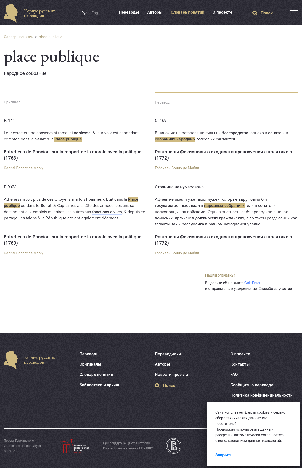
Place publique (68, 139)
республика (193, 224)
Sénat (40, 139)
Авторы (154, 12)
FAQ (234, 374)
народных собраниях (224, 205)
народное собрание (25, 73)
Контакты (240, 364)
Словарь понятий (187, 12)
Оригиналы (90, 364)
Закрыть (223, 455)
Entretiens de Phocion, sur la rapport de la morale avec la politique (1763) (72, 155)
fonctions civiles (107, 211)
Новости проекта (171, 374)
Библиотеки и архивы (101, 384)
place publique (50, 37)
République (55, 218)
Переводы (129, 12)
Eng (95, 13)
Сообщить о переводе (252, 384)
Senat (46, 205)
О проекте (222, 12)
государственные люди (177, 205)
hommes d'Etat (99, 199)
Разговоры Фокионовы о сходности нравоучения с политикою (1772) (223, 155)
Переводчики (168, 354)
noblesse (82, 133)
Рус (85, 13)
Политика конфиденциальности (262, 395)
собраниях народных (175, 139)
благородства (235, 133)
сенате (274, 133)
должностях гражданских (219, 218)
